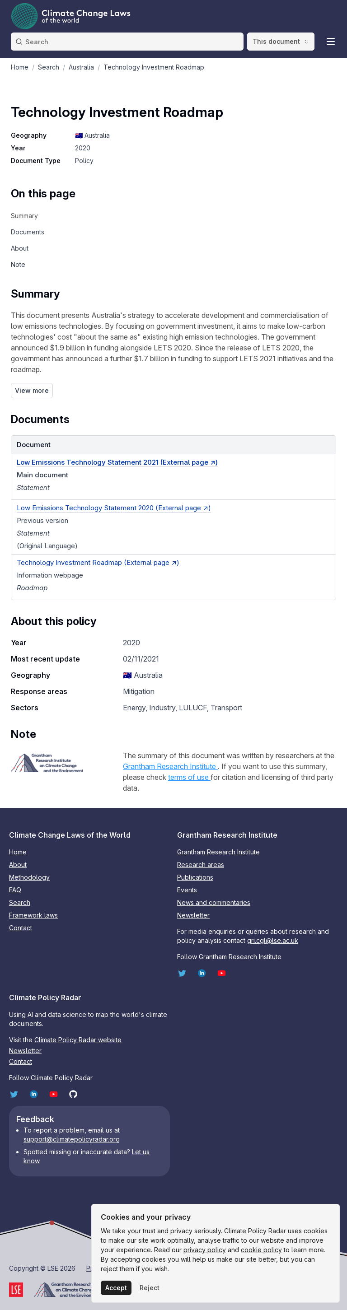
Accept (116, 1287)
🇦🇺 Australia (92, 135)
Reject (149, 1287)
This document (281, 41)
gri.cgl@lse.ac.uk (272, 940)
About (18, 864)
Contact (20, 928)
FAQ (15, 890)
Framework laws (33, 915)
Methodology (29, 877)
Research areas (200, 864)
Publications (195, 877)
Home (18, 852)
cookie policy (261, 1250)
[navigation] (43, 216)
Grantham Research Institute (170, 766)
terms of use (189, 777)
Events (187, 890)
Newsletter (193, 915)
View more (32, 390)
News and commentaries (213, 902)
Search (19, 902)
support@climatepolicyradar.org (71, 1139)
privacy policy (204, 1250)
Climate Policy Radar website (78, 1040)
